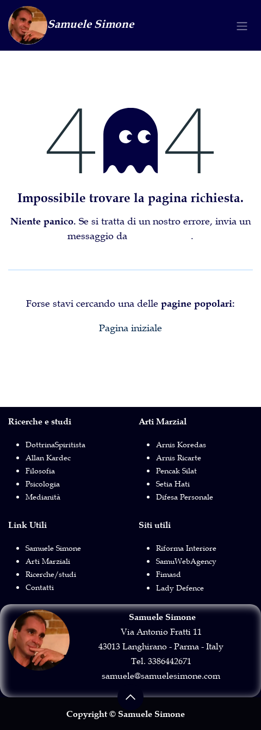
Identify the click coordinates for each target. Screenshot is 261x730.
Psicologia (43, 484)
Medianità (43, 497)
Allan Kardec (48, 458)
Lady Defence (180, 588)
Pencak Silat (176, 471)
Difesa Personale (184, 497)
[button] (130, 697)
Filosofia (40, 471)
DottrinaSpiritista (55, 444)
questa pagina (160, 236)
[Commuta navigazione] (242, 25)
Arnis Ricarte (178, 458)
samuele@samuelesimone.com (161, 675)
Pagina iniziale (130, 328)
